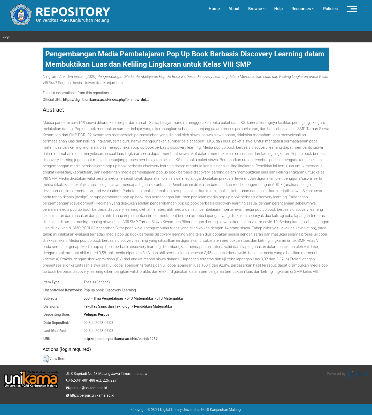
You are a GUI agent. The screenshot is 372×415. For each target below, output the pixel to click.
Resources (303, 8)
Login (7, 36)
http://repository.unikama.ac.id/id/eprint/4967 (120, 339)
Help (278, 8)
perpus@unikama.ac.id (86, 387)
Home (214, 8)
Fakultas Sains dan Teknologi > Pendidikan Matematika (127, 306)
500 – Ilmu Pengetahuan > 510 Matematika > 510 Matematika (133, 298)
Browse (257, 8)
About (233, 8)
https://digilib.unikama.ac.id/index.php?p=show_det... (106, 99)
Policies (330, 8)
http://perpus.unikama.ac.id (90, 394)
